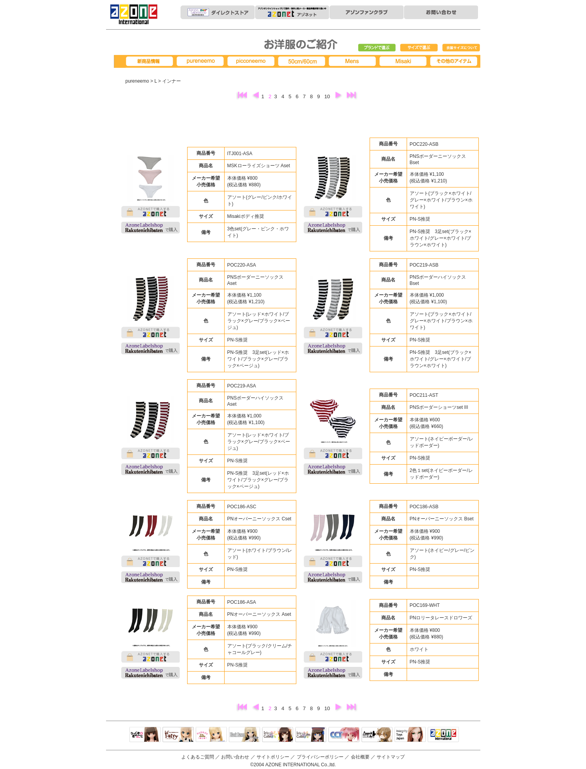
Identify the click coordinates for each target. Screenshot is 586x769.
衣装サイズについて (461, 48)
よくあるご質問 (197, 757)
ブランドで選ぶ (377, 48)
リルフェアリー (178, 735)
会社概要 (360, 757)
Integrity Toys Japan (410, 735)
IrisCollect (277, 735)
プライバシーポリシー (320, 757)
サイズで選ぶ (419, 48)
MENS (353, 61)
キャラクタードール (343, 735)
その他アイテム (455, 61)
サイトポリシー (273, 757)
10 (327, 96)
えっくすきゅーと (145, 735)
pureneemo (201, 61)
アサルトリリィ (377, 735)
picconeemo (252, 61)
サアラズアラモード (211, 735)
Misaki (404, 61)
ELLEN (310, 735)
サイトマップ (391, 757)
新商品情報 (151, 61)
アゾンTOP (443, 735)
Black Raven (244, 735)
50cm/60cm (303, 61)
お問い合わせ (235, 757)
